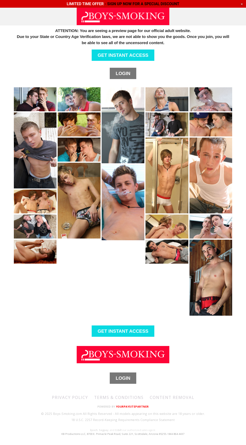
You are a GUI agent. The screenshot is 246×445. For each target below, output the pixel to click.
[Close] (242, 4)
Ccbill (118, 430)
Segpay (103, 430)
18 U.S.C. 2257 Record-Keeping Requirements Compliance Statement (123, 420)
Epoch (94, 430)
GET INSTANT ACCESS (123, 55)
